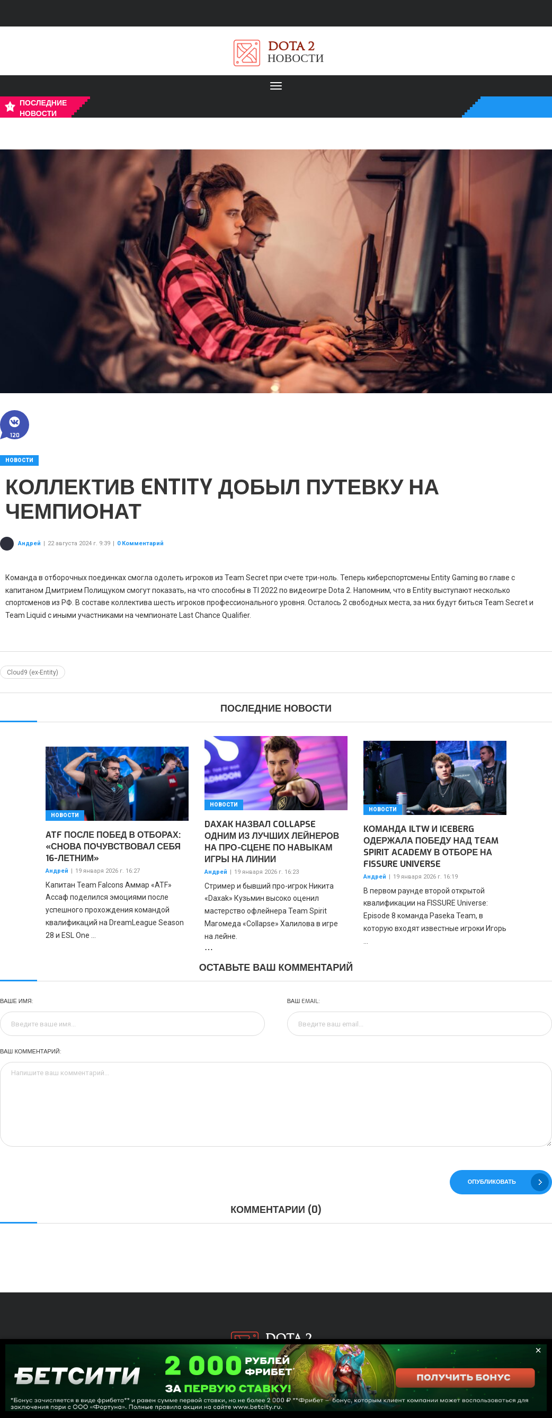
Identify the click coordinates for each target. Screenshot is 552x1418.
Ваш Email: (303, 1001)
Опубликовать (508, 1182)
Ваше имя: (16, 1001)
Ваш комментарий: (30, 1052)
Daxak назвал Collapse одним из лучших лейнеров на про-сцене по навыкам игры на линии (271, 842)
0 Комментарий (140, 543)
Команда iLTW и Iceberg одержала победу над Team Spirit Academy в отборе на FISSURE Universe (430, 846)
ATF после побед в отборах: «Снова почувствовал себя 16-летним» (113, 846)
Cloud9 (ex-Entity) (32, 672)
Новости (19, 460)
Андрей (29, 543)
